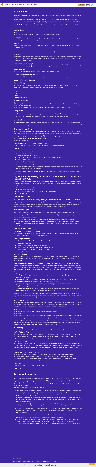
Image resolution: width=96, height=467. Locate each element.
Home (6, 4)
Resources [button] (29, 4)
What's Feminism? (13, 4)
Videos (24, 4)
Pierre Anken (30, 460)
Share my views (81, 4)
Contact (36, 4)
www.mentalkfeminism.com (21, 26)
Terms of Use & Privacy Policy (19, 458)
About (20, 4)
